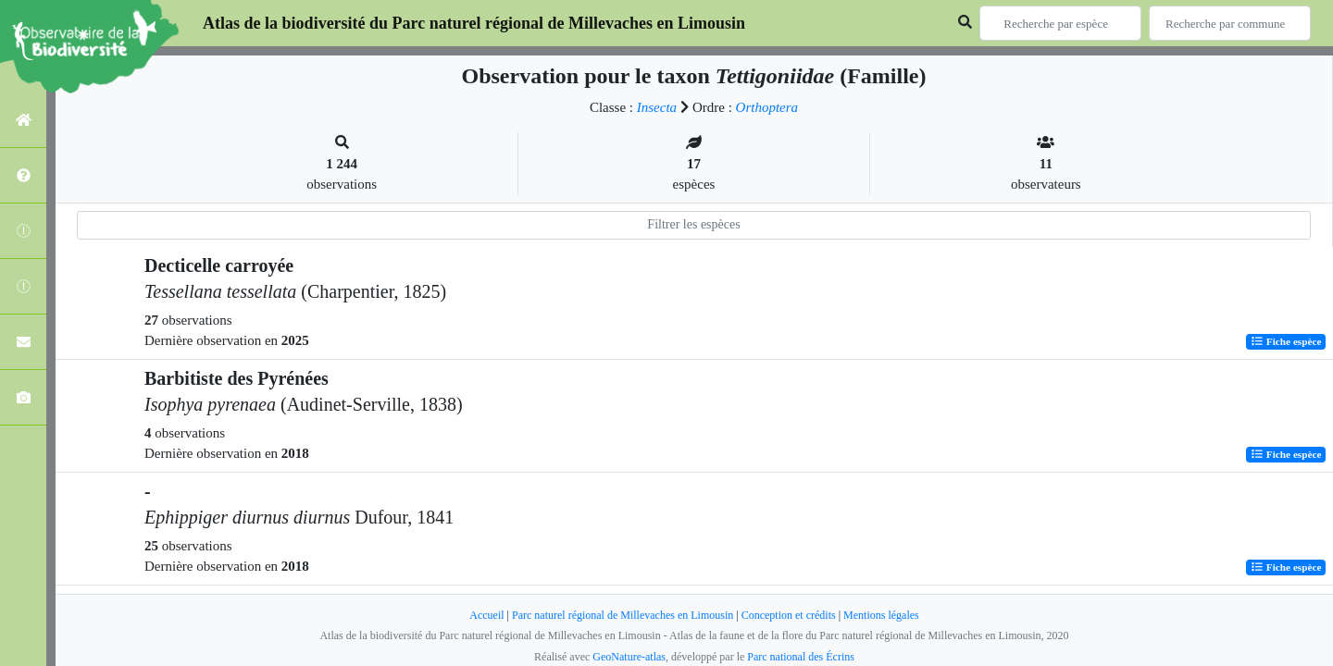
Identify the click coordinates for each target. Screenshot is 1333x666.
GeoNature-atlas (629, 656)
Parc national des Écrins (800, 656)
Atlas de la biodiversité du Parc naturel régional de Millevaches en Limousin (474, 23)
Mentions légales (881, 615)
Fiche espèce (1286, 341)
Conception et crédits (788, 615)
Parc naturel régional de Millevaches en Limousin (622, 615)
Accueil (486, 615)
